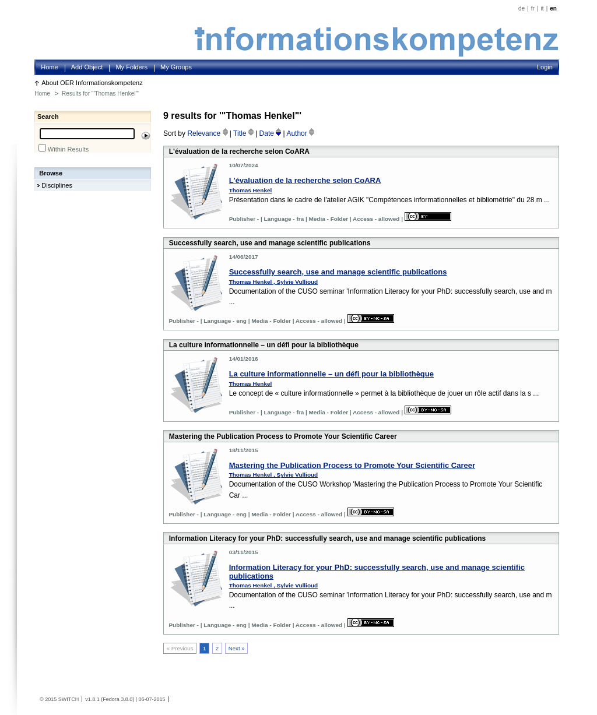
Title (244, 133)
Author (300, 133)
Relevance (208, 133)
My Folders (131, 67)
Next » (237, 648)
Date (271, 133)
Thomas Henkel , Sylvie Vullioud (273, 282)
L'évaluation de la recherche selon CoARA (305, 180)
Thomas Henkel (250, 190)
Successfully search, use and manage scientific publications (338, 271)
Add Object (87, 67)
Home (49, 67)
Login (545, 67)
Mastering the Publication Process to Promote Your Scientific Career (352, 465)
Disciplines (56, 185)
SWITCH (68, 699)
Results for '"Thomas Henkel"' (100, 93)
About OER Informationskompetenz (92, 82)
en (553, 8)
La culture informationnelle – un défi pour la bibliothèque (331, 373)
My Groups (176, 67)
